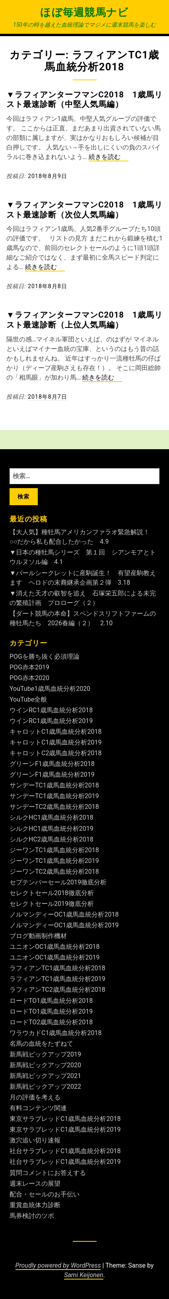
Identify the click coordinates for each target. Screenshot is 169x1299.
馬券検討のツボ (32, 1216)
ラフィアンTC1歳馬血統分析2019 (57, 979)
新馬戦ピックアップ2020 (45, 1065)
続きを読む (108, 157)
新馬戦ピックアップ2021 (45, 1076)
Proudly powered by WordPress (58, 1265)
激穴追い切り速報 (35, 1140)
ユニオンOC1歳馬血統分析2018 (54, 946)
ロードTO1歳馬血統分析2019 (51, 1011)
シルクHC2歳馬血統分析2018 (51, 839)
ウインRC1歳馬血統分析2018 (51, 710)
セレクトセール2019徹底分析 (52, 903)
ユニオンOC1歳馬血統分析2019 (54, 957)
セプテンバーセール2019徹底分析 (58, 882)
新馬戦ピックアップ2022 (45, 1086)
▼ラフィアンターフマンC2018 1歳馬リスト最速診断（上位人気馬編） (84, 319)
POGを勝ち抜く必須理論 (45, 656)
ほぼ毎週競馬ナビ (84, 12)
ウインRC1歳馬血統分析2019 (51, 721)
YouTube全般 (28, 699)
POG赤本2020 (29, 678)
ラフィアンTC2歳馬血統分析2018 (57, 989)
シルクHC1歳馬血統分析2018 (51, 817)
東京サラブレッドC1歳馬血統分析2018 (65, 1119)
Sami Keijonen (83, 1275)
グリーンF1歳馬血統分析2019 (52, 774)
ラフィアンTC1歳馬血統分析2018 (57, 968)
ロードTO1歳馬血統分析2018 (51, 1000)
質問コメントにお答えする (48, 1173)
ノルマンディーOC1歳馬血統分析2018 (64, 914)
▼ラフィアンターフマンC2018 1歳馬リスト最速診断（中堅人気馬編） (84, 99)
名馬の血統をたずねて (41, 1043)
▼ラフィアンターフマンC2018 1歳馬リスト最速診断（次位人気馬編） (84, 209)
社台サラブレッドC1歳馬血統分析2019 (65, 1161)
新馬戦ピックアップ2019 (45, 1054)
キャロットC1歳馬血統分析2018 (55, 731)
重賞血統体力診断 (35, 1205)
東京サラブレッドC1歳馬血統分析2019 (65, 1129)
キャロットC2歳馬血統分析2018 (55, 753)
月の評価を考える (35, 1097)
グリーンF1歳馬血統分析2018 (52, 764)
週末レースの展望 (35, 1183)
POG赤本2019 (29, 667)
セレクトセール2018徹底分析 (52, 893)
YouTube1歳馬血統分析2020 (50, 688)
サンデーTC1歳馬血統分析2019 (54, 796)
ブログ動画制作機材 (38, 936)
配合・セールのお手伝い (45, 1194)
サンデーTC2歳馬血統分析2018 (54, 806)
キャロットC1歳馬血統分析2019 (55, 742)
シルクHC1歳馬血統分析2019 (51, 828)
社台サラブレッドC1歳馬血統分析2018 (65, 1151)
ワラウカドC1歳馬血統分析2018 (55, 1033)
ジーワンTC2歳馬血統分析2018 (54, 871)
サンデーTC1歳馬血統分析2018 (54, 785)
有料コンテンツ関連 (38, 1108)
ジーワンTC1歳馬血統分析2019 (54, 861)
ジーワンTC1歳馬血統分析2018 (54, 850)
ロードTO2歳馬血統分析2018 (51, 1022)
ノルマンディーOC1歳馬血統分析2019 (64, 925)
